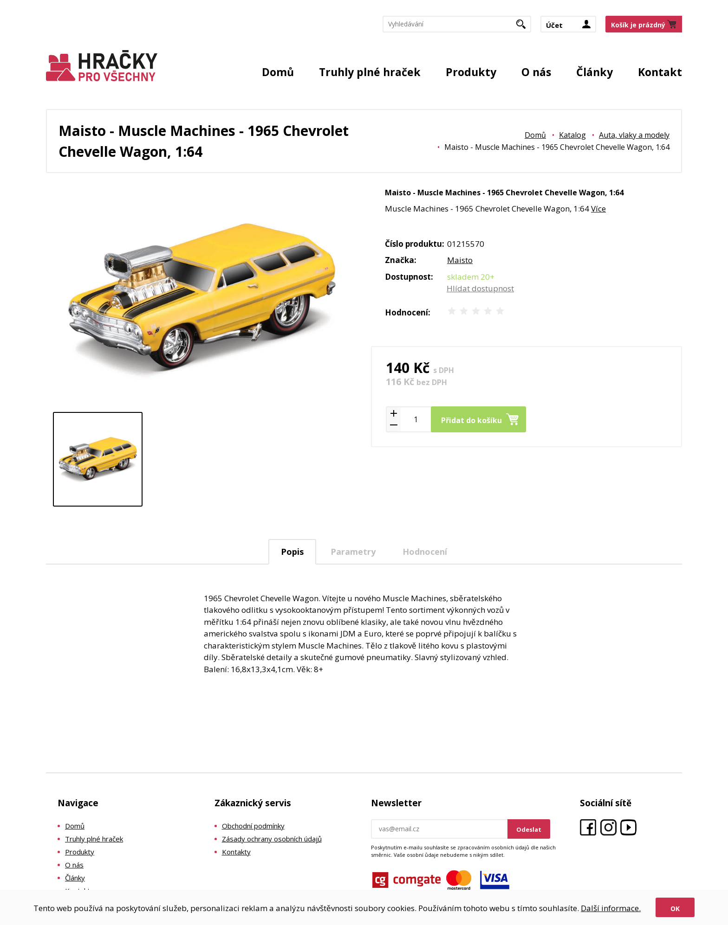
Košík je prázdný (638, 24)
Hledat (524, 27)
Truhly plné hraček (370, 71)
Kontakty (236, 851)
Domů (278, 71)
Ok (675, 908)
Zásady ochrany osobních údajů (272, 838)
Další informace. (611, 908)
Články (594, 71)
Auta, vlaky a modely (634, 135)
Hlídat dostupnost (480, 288)
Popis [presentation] (292, 551)
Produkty (471, 71)
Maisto (460, 260)
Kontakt (660, 71)
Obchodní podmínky (253, 825)
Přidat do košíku (471, 420)
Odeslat (528, 829)
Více (598, 208)
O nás (536, 71)
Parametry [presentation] (353, 551)
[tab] (292, 552)
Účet (554, 25)
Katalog (572, 135)
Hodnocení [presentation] (425, 551)
